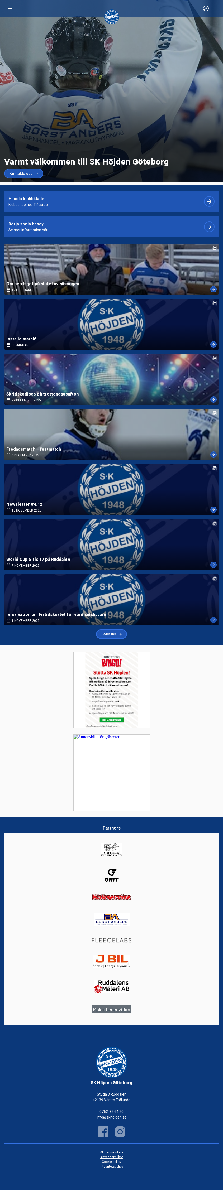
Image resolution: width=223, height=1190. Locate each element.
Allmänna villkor (111, 1152)
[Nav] (10, 8)
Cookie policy (111, 1162)
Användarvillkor (111, 1157)
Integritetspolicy (111, 1166)
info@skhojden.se (111, 1117)
